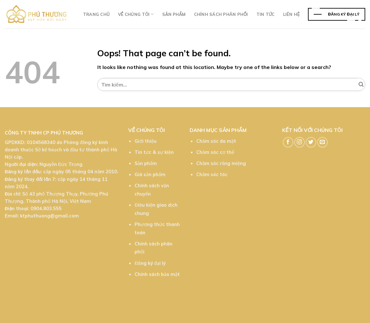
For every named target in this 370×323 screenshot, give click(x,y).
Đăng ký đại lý (150, 263)
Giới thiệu (146, 141)
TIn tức (265, 14)
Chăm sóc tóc (211, 174)
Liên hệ (291, 14)
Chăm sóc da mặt (216, 141)
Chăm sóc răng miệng (221, 163)
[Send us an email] (322, 142)
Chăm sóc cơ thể (215, 152)
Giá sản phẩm (150, 174)
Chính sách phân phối (221, 14)
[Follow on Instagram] (299, 142)
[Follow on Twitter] (311, 142)
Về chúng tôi (136, 14)
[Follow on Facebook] (288, 142)
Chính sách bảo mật (157, 274)
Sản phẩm (174, 14)
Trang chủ (96, 14)
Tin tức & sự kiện (154, 152)
